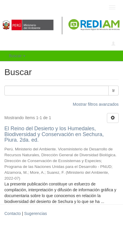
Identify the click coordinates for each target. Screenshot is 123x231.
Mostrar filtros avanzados (96, 104)
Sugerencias (35, 213)
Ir (113, 90)
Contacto (12, 213)
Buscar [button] (17, 55)
